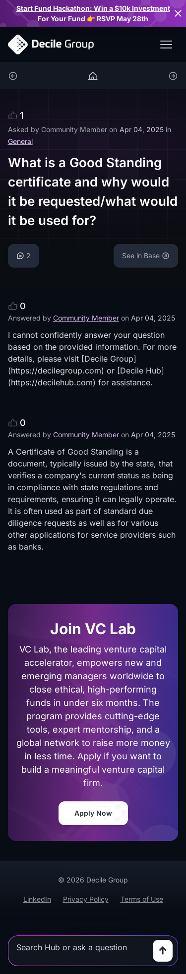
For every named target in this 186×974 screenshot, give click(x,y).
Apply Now (93, 813)
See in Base (146, 255)
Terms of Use (142, 899)
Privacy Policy (86, 899)
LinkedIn (37, 899)
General (20, 141)
